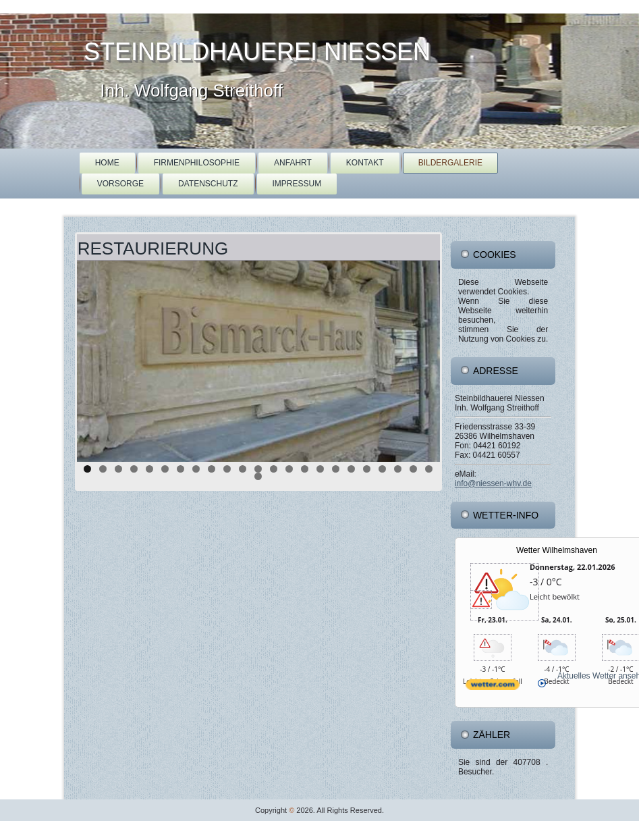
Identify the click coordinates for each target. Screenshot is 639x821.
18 (351, 469)
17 (335, 469)
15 (304, 469)
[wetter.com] (492, 695)
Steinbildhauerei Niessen (257, 51)
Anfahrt (293, 162)
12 (258, 469)
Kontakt (365, 162)
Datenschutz (208, 183)
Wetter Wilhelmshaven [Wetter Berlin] (556, 550)
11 (242, 469)
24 (258, 476)
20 (382, 469)
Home (107, 162)
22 (413, 469)
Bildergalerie (450, 162)
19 (366, 469)
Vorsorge (120, 183)
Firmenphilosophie (197, 162)
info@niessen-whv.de (493, 483)
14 (289, 469)
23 (429, 469)
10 (227, 469)
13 (273, 469)
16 (320, 469)
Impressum (297, 183)
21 (397, 469)
